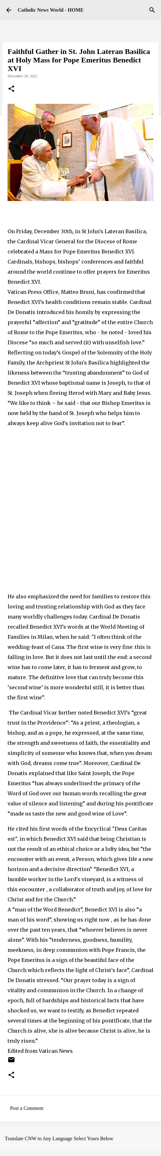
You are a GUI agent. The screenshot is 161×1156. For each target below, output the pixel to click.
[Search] (152, 10)
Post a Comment (26, 1108)
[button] (11, 89)
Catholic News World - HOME (50, 10)
